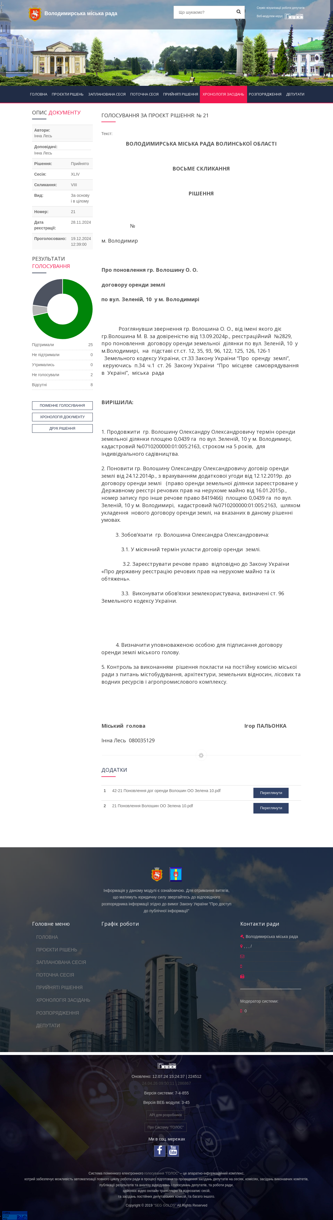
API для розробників (165, 1115)
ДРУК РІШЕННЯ (62, 428)
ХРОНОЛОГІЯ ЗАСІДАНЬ (223, 94)
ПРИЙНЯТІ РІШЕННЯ (180, 94)
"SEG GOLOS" (164, 1205)
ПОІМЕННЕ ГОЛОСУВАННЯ (62, 406)
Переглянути (271, 793)
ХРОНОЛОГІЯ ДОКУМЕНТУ (62, 417)
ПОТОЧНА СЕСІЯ (144, 94)
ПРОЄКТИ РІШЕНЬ (68, 94)
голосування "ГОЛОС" (161, 1173)
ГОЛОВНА (38, 94)
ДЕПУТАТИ (295, 94)
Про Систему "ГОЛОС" (166, 1127)
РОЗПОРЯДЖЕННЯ (265, 94)
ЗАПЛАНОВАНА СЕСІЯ (107, 94)
